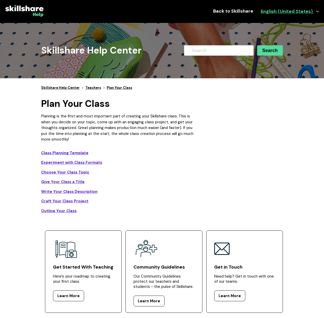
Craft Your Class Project (64, 201)
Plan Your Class (119, 87)
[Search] (219, 50)
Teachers (93, 87)
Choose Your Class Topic (65, 172)
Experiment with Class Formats (71, 162)
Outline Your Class (59, 210)
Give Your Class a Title (63, 181)
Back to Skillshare (233, 11)
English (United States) (287, 11)
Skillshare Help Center (60, 87)
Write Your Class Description (69, 191)
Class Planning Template (64, 153)
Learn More (68, 295)
